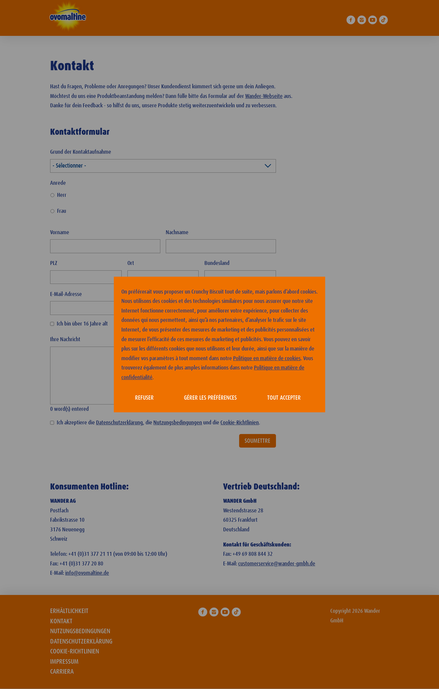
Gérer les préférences (210, 398)
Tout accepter (284, 398)
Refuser (144, 398)
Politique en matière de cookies (267, 358)
